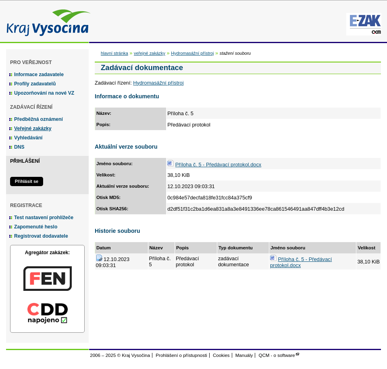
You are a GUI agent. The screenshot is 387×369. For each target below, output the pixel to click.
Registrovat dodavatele (41, 236)
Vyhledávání (28, 138)
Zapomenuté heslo (35, 227)
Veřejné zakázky (33, 128)
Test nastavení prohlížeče (43, 217)
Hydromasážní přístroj (192, 53)
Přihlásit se (26, 181)
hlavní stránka (114, 53)
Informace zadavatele (39, 74)
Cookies (221, 355)
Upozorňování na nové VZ (44, 93)
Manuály (244, 355)
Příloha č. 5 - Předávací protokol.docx (218, 165)
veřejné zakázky (149, 53)
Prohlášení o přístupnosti (181, 355)
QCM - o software (277, 355)
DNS (19, 147)
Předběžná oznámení (38, 119)
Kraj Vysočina (46, 21)
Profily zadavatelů (35, 84)
